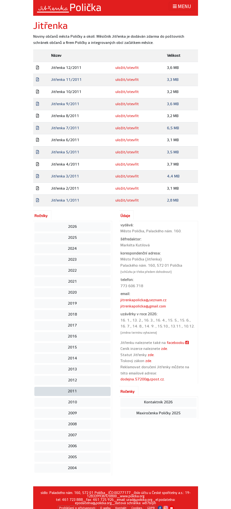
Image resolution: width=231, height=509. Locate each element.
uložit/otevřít (127, 68)
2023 (72, 259)
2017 (72, 325)
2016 (72, 336)
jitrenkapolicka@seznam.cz (143, 300)
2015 (72, 347)
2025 (72, 237)
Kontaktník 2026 (158, 402)
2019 (72, 303)
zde (164, 349)
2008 (72, 424)
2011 (72, 391)
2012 (72, 380)
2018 (72, 314)
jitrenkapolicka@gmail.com (143, 306)
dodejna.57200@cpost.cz (142, 379)
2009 (72, 413)
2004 (72, 468)
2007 (72, 435)
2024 (72, 248)
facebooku (178, 343)
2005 (72, 457)
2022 (72, 270)
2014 (72, 358)
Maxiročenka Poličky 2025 (158, 413)
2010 (72, 402)
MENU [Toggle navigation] (181, 6)
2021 (72, 281)
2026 (72, 226)
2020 (72, 292)
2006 (72, 446)
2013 (72, 369)
